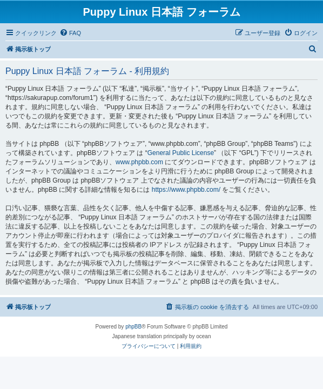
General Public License (180, 153)
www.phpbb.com (139, 162)
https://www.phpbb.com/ (186, 189)
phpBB (133, 327)
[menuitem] (70, 32)
